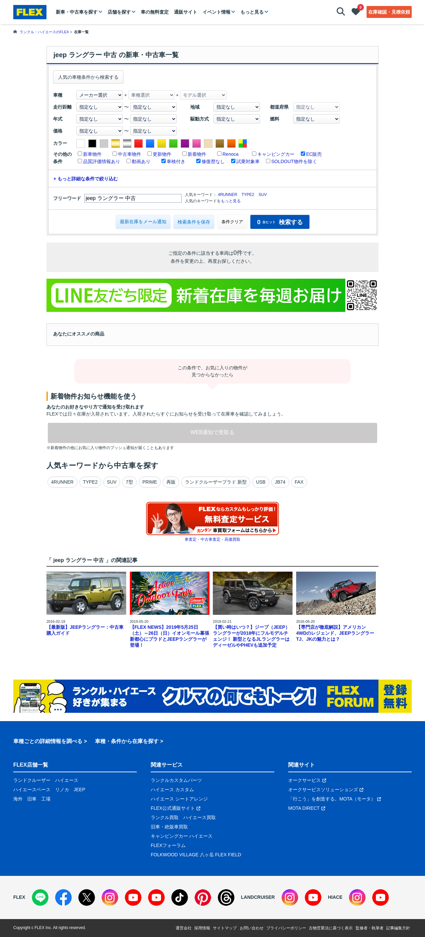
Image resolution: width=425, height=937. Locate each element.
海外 (18, 798)
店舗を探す (119, 12)
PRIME (149, 482)
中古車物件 (129, 154)
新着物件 (197, 154)
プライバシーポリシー (286, 928)
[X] (86, 897)
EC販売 (314, 154)
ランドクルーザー (31, 780)
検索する (279, 222)
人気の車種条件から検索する (88, 77)
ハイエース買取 (199, 817)
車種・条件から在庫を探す (127, 741)
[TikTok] (179, 897)
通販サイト (185, 12)
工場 (45, 798)
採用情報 (202, 928)
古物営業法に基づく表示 (331, 928)
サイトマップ (225, 928)
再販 (171, 482)
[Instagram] (110, 897)
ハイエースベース (31, 789)
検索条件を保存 (194, 222)
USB (261, 482)
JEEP (79, 789)
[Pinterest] (203, 897)
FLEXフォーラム (168, 845)
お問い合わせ (252, 928)
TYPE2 (247, 194)
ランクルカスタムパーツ (176, 780)
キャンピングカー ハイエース (181, 836)
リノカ (62, 789)
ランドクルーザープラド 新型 (216, 482)
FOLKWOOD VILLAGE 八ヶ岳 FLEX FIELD (196, 854)
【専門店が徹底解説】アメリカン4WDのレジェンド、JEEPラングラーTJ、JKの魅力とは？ (335, 633)
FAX (299, 482)
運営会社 (184, 928)
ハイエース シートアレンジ (179, 798)
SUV (263, 194)
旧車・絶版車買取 (169, 826)
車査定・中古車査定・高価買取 (212, 539)
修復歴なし (213, 161)
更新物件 (162, 154)
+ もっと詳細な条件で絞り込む (85, 178)
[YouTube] (133, 897)
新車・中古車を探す (77, 12)
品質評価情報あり (101, 161)
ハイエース (66, 780)
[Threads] (226, 897)
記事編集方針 (398, 928)
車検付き (176, 161)
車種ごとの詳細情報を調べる (47, 741)
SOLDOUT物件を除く (294, 161)
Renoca (230, 154)
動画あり (141, 161)
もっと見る (252, 12)
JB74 (280, 482)
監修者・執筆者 (369, 928)
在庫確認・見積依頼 (389, 12)
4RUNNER (227, 194)
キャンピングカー (276, 154)
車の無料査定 (155, 12)
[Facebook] (63, 897)
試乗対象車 (248, 161)
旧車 (32, 798)
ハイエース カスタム (172, 789)
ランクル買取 (165, 817)
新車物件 (92, 154)
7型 (129, 482)
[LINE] (40, 897)
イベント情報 (216, 12)
